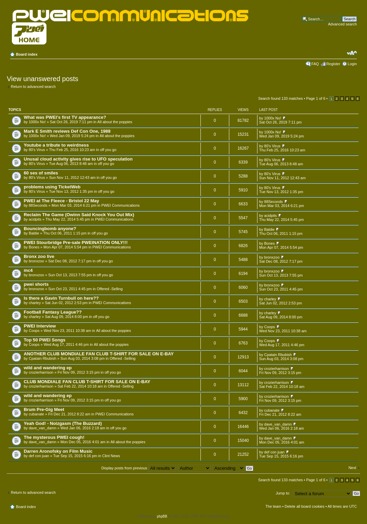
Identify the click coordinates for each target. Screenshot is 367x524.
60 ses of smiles (41, 172)
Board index (27, 54)
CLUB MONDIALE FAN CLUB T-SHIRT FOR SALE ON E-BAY (87, 381)
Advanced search (342, 24)
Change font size (352, 53)
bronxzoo (36, 261)
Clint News (111, 456)
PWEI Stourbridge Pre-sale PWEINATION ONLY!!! (76, 242)
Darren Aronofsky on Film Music (58, 451)
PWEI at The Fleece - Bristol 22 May (61, 200)
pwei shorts (36, 284)
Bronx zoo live (39, 256)
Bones (34, 247)
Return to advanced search (33, 87)
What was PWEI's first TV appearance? (65, 117)
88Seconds (38, 205)
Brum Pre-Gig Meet (44, 409)
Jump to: (283, 493)
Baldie (34, 233)
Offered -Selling (109, 289)
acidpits (35, 219)
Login (352, 64)
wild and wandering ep (48, 367)
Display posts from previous (138, 468)
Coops (34, 331)
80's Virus (37, 150)
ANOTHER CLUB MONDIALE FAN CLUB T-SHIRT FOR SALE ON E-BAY (99, 353)
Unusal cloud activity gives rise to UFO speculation (78, 159)
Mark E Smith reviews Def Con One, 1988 (67, 131)
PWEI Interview (40, 326)
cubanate (36, 414)
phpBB (162, 516)
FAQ (315, 64)
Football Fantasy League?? (53, 312)
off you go (108, 150)
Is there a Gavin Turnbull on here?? (61, 298)
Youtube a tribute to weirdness (56, 145)
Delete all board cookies (304, 506)
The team (273, 506)
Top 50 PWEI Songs (44, 339)
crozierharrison (41, 372)
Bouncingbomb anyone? (50, 228)
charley (35, 303)
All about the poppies (114, 122)
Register (333, 64)
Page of (315, 98)
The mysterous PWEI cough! (54, 437)
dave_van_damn (42, 428)
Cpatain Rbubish (42, 358)
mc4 (28, 270)
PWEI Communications (120, 205)
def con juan (39, 456)
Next (352, 468)
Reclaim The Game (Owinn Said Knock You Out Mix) (79, 214)
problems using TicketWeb (52, 186)
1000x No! (37, 122)
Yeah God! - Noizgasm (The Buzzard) (63, 423)
